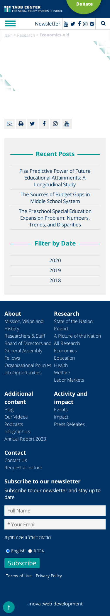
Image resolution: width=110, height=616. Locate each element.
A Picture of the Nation (77, 336)
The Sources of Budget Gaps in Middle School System (55, 197)
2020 (55, 260)
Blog (8, 409)
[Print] (21, 124)
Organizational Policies (27, 365)
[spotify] (92, 23)
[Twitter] (72, 23)
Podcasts (13, 424)
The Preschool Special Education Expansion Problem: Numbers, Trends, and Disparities (55, 218)
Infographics (17, 431)
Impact (61, 417)
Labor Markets (69, 380)
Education (64, 358)
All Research (67, 343)
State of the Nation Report (73, 325)
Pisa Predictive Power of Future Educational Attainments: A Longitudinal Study (55, 177)
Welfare (62, 372)
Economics (65, 350)
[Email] (9, 124)
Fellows (12, 358)
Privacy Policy (49, 575)
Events (60, 409)
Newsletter (47, 23)
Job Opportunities (22, 372)
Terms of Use (19, 575)
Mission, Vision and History (24, 325)
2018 (55, 280)
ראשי (8, 35)
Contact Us (15, 460)
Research (26, 35)
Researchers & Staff (24, 336)
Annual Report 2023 (25, 439)
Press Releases (69, 424)
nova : (35, 603)
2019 (55, 270)
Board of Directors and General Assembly (28, 347)
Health (61, 365)
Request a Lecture (23, 467)
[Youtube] (66, 23)
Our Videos (16, 417)
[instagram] (85, 23)
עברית (36, 551)
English (16, 551)
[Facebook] (79, 23)
